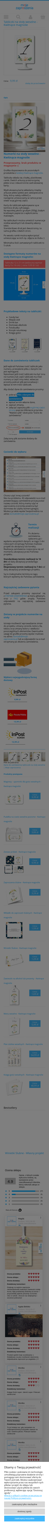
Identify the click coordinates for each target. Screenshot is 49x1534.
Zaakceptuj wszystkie (24, 1518)
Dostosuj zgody (24, 1511)
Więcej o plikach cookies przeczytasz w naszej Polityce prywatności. (23, 1497)
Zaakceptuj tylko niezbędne (24, 1504)
